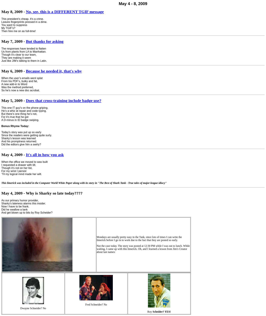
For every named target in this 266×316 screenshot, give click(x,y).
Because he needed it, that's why (54, 71)
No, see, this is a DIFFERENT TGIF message (65, 11)
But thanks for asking (45, 41)
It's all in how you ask (45, 154)
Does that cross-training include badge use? (63, 100)
